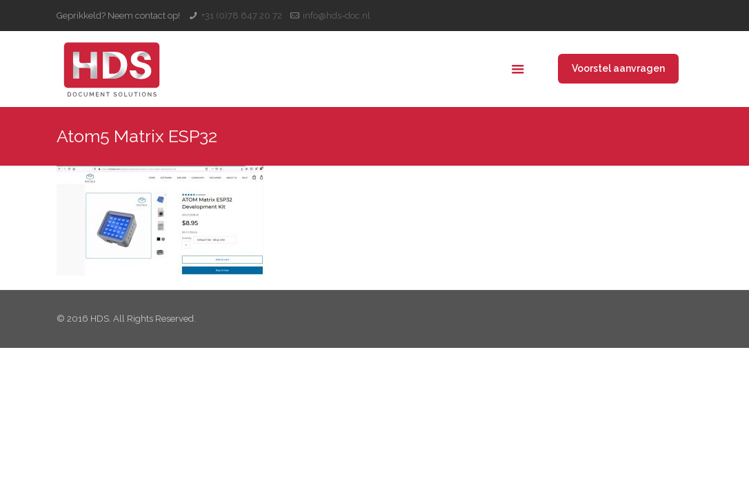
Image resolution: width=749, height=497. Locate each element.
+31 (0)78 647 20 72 (241, 15)
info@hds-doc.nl (336, 15)
